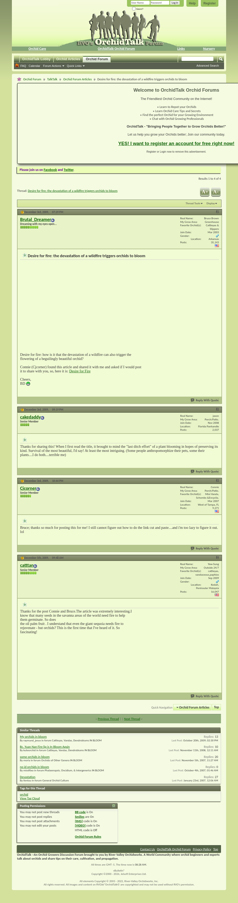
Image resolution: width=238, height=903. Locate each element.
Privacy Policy (202, 849)
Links (181, 48)
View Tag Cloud (30, 798)
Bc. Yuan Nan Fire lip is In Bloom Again (45, 747)
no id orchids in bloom (34, 767)
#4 (217, 557)
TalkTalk (52, 79)
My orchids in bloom (33, 737)
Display (211, 203)
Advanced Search (207, 65)
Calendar (34, 65)
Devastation (27, 777)
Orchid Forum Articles (77, 79)
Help (192, 3)
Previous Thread (108, 719)
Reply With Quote (205, 400)
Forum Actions (52, 65)
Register (209, 3)
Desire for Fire (79, 371)
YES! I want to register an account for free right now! (176, 143)
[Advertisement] (64, 123)
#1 (217, 211)
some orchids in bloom (35, 757)
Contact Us (147, 849)
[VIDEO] (80, 825)
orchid (24, 794)
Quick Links (74, 65)
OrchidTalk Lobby (36, 59)
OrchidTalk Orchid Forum (116, 48)
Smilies (79, 817)
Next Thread (132, 719)
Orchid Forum (97, 59)
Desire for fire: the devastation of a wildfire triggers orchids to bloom (72, 191)
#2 (217, 409)
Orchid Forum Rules (88, 836)
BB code (80, 812)
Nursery (209, 48)
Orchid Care (37, 48)
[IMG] (79, 821)
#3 (217, 480)
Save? (138, 8)
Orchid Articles (68, 59)
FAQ (23, 65)
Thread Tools (193, 203)
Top (216, 707)
